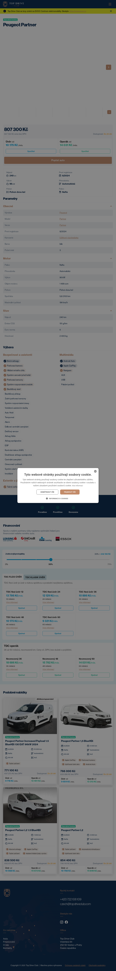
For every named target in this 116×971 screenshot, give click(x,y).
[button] (58, 498)
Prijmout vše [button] (70, 492)
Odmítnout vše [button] (47, 492)
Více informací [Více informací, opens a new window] (77, 485)
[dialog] (58, 485)
